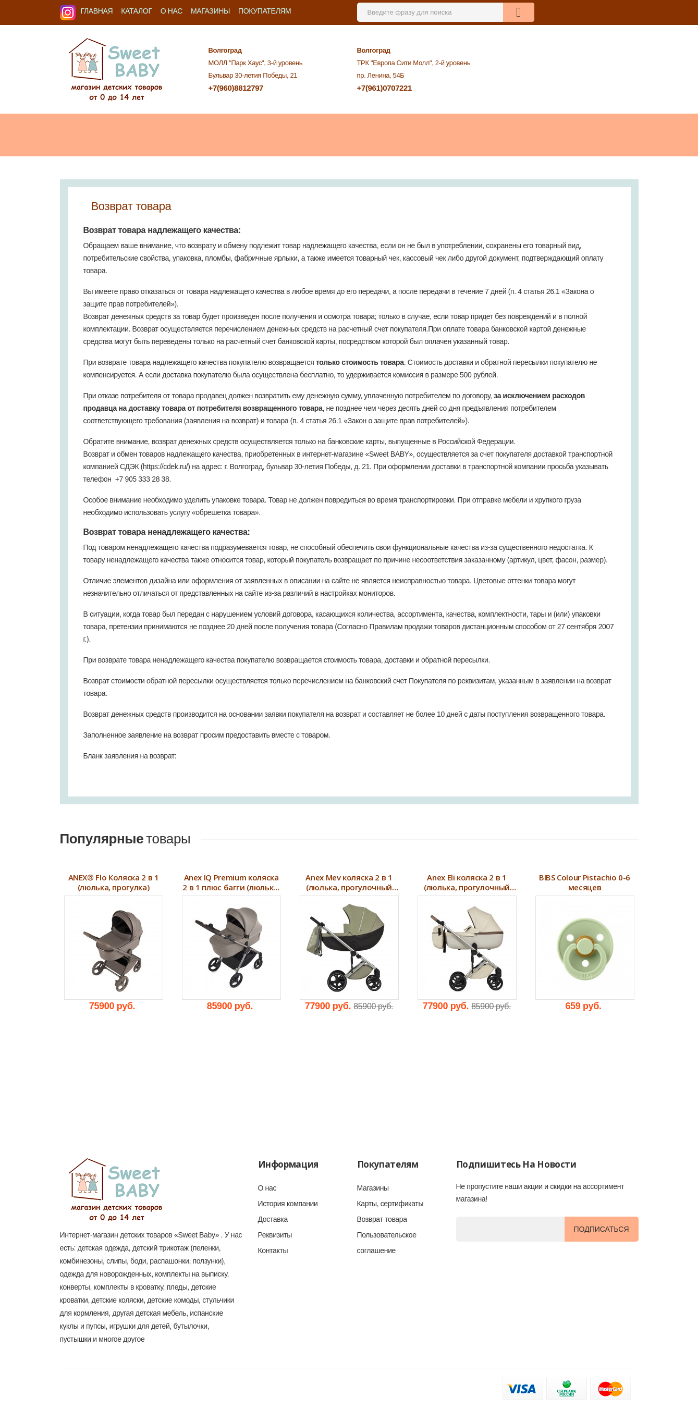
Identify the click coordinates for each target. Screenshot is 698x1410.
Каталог (136, 11)
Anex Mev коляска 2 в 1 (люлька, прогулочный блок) (348, 882)
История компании (288, 1203)
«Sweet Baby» (196, 1235)
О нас (171, 11)
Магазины (210, 11)
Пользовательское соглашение (387, 1243)
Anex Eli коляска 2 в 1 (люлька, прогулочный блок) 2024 (467, 882)
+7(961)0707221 (384, 87)
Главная (97, 11)
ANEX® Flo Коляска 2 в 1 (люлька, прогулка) (113, 882)
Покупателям (264, 11)
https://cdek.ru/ (165, 466)
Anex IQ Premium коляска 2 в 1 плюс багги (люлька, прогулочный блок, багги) (230, 882)
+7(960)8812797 (236, 87)
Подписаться (601, 1229)
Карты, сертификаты (390, 1203)
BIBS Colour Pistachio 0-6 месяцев (584, 882)
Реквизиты (275, 1235)
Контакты (273, 1250)
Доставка (273, 1219)
